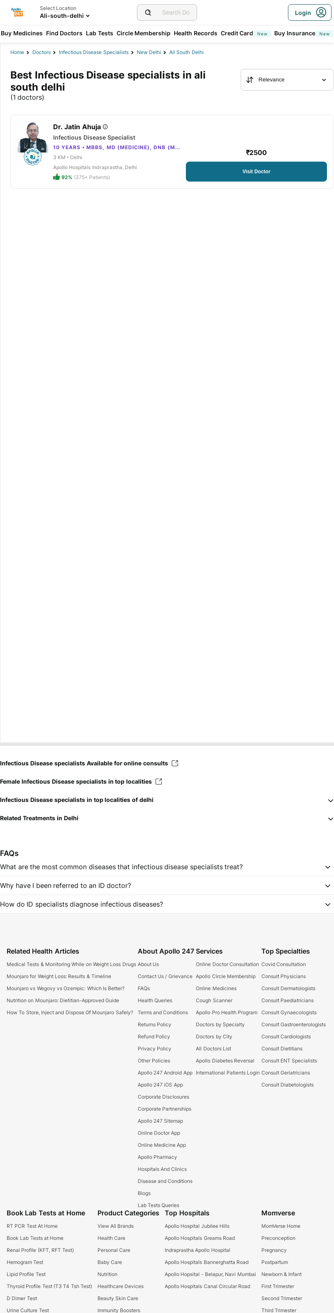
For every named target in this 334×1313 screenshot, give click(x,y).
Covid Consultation (283, 964)
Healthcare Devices (121, 1286)
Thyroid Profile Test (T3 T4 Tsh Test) (49, 1286)
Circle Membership (144, 33)
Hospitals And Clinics (162, 1169)
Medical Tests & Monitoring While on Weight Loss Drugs (71, 964)
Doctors (41, 52)
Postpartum (274, 1262)
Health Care (111, 1238)
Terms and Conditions (163, 1012)
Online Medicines (216, 988)
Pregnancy (274, 1250)
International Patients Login (228, 1073)
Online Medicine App (162, 1145)
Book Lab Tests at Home (35, 1238)
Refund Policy (154, 1036)
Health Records (195, 33)
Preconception (278, 1238)
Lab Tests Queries (159, 1205)
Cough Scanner (214, 1000)
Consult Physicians (283, 976)
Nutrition (107, 1274)
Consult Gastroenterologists (293, 1024)
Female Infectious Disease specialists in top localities (81, 781)
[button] (167, 800)
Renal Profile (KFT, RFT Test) (40, 1250)
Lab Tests (99, 33)
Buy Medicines (22, 33)
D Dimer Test (22, 1298)
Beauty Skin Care (118, 1298)
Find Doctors (64, 33)
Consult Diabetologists (287, 1085)
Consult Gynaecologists (289, 1012)
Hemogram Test (25, 1262)
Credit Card (246, 33)
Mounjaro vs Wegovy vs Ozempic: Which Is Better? (65, 988)
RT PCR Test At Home (32, 1226)
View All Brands (116, 1226)
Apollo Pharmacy (157, 1157)
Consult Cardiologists (286, 1036)
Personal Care (114, 1250)
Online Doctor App (159, 1133)
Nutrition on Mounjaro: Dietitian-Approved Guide (63, 1000)
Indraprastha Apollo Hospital (197, 1250)
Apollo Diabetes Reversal (225, 1060)
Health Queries (155, 1000)
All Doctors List (213, 1048)
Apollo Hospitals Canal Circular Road (207, 1286)
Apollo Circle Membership (226, 976)
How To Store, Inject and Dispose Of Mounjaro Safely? (70, 1012)
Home (17, 52)
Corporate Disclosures (163, 1097)
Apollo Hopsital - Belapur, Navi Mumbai (210, 1274)
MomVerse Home (280, 1226)
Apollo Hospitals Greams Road (200, 1238)
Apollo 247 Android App (165, 1073)
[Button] (256, 172)
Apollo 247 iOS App (160, 1085)
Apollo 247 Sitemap (160, 1121)
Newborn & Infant (281, 1274)
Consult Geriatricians (285, 1073)
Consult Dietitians (281, 1048)
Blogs (144, 1193)
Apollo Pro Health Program (226, 1012)
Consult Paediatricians (287, 1000)
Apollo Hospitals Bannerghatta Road (207, 1262)
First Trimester (277, 1286)
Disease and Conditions (165, 1181)
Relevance (265, 80)
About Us (148, 964)
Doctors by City (214, 1036)
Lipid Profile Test (26, 1274)
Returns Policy (154, 1024)
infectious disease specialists (94, 52)
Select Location (58, 8)
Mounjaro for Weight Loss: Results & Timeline (59, 976)
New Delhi (149, 52)
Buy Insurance (303, 33)
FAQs (144, 988)
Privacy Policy (154, 1048)
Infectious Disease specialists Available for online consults (89, 763)
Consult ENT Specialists (289, 1060)
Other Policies (154, 1060)
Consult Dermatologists (288, 988)
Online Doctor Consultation (227, 964)
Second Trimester (281, 1298)
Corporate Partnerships (164, 1109)
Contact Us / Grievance (165, 976)
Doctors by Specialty (220, 1024)
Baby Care (110, 1262)
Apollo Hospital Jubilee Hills (197, 1226)
